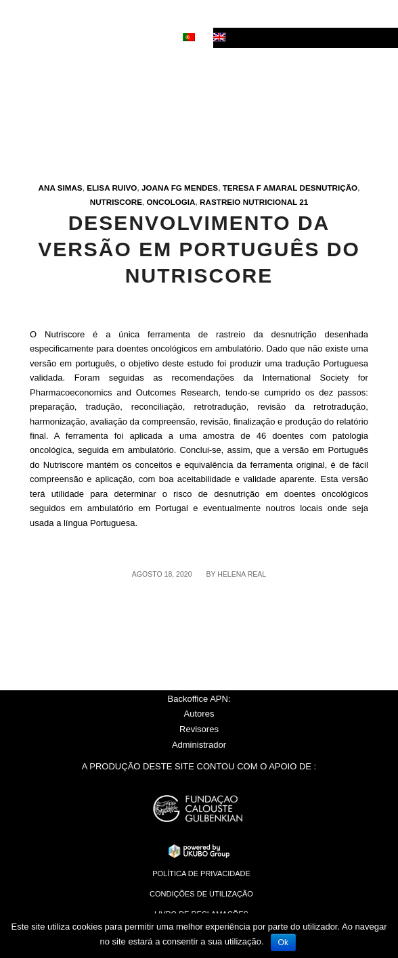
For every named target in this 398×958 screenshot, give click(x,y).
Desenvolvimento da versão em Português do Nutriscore (199, 249)
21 (303, 201)
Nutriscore (116, 201)
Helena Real (241, 574)
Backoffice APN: (199, 699)
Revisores (199, 729)
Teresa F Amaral (260, 187)
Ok (283, 942)
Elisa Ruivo (112, 187)
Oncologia (170, 201)
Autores (199, 714)
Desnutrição (329, 187)
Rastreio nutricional (248, 201)
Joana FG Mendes (179, 187)
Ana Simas (61, 187)
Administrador (199, 745)
